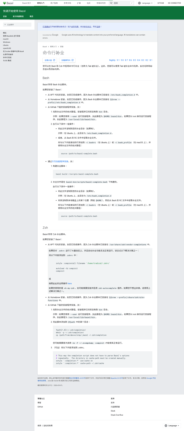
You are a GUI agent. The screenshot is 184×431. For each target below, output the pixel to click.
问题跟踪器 (115, 407)
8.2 (147, 60)
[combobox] (121, 3)
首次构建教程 (18, 16)
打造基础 (46, 27)
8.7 (126, 60)
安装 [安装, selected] (5, 16)
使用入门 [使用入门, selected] (40, 3)
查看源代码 (67, 60)
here (70, 283)
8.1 (151, 60)
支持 (112, 403)
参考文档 (67, 3)
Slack (113, 411)
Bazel (45, 47)
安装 (61, 47)
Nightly (112, 60)
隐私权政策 (48, 426)
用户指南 (54, 3)
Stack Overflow (117, 415)
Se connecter (174, 3)
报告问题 (50, 60)
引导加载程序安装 (60, 161)
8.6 (130, 60)
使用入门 (53, 47)
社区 (88, 3)
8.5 (134, 60)
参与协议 (87, 27)
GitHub (160, 3)
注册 (98, 27)
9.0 (122, 60)
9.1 (118, 60)
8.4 (138, 60)
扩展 (79, 3)
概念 (31, 16)
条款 (39, 426)
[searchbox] (17, 25)
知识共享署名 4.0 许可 (77, 378)
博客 (39, 403)
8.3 (142, 60)
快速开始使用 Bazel (14, 11)
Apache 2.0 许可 (117, 378)
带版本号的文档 (103, 3)
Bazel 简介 (26, 3)
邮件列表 (75, 27)
